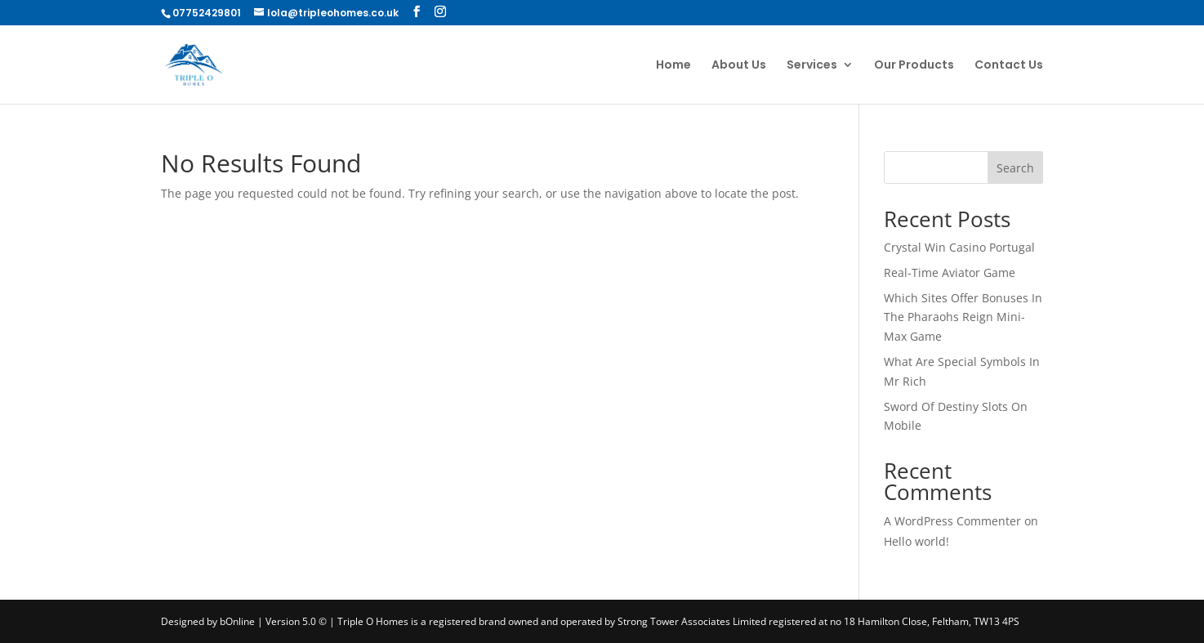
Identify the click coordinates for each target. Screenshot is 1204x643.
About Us (738, 66)
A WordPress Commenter (952, 521)
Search (1015, 168)
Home (673, 66)
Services (812, 66)
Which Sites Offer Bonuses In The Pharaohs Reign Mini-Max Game (963, 317)
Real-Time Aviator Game (949, 272)
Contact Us (1008, 66)
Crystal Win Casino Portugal (959, 247)
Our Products (914, 66)
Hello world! (916, 541)
